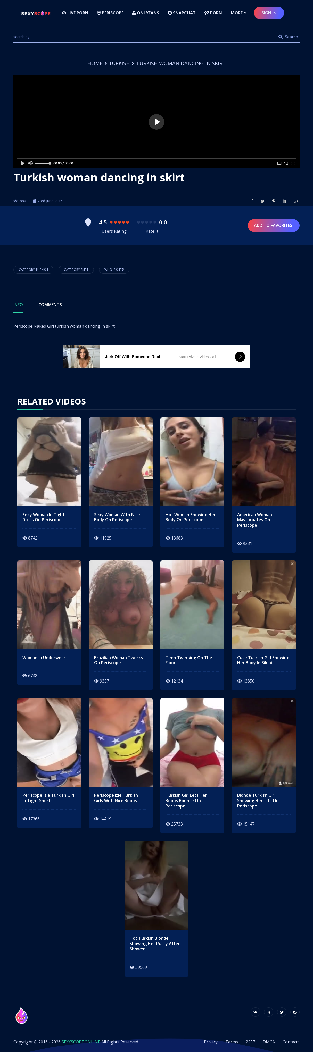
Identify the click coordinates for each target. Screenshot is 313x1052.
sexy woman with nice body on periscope (117, 517)
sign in (269, 13)
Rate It (152, 231)
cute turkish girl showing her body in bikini (263, 660)
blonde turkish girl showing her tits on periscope (258, 801)
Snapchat (182, 13)
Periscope (110, 13)
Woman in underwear (43, 657)
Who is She (114, 269)
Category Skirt (76, 269)
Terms (231, 1042)
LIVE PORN (75, 13)
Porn (213, 13)
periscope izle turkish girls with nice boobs (116, 798)
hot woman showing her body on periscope (191, 517)
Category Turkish (33, 269)
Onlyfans (145, 13)
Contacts (291, 1042)
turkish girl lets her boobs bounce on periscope (186, 801)
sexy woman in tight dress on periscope (43, 517)
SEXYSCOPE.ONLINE (81, 1042)
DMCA (269, 1042)
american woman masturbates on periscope (254, 520)
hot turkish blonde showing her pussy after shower (155, 944)
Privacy (211, 1042)
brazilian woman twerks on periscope (118, 660)
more (237, 13)
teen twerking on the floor (189, 660)
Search (288, 37)
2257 (250, 1042)
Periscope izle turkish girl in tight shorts (48, 798)
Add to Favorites (273, 225)
